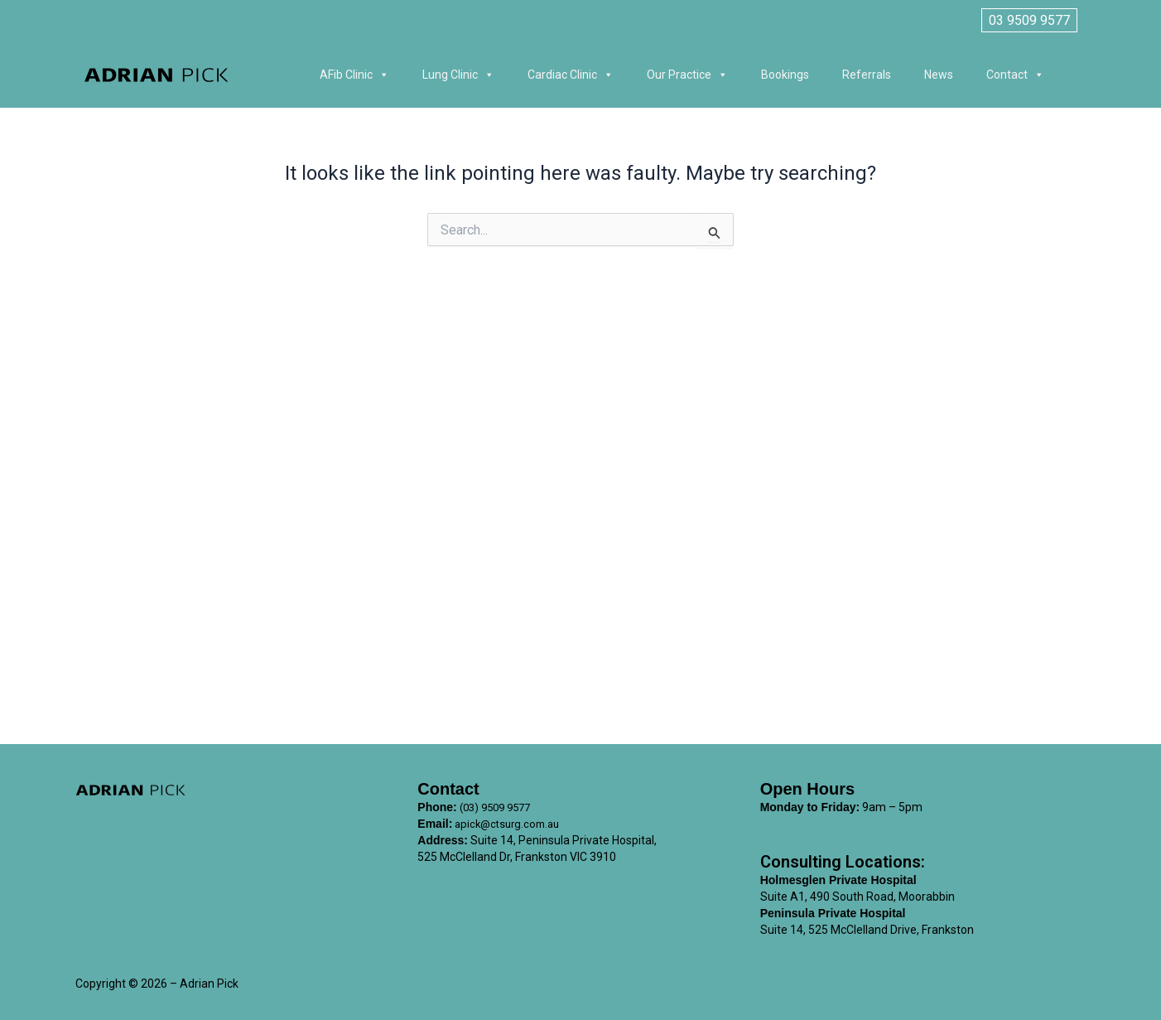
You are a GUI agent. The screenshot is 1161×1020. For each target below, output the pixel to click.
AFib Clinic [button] (354, 75)
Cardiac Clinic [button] (571, 75)
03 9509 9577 (1029, 20)
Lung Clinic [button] (458, 75)
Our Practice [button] (687, 75)
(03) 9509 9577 (499, 807)
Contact (1015, 75)
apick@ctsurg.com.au (511, 823)
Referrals (866, 74)
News (938, 74)
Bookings (785, 74)
